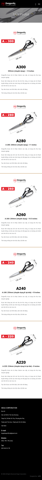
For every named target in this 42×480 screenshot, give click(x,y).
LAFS (39, 476)
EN (39, 4)
